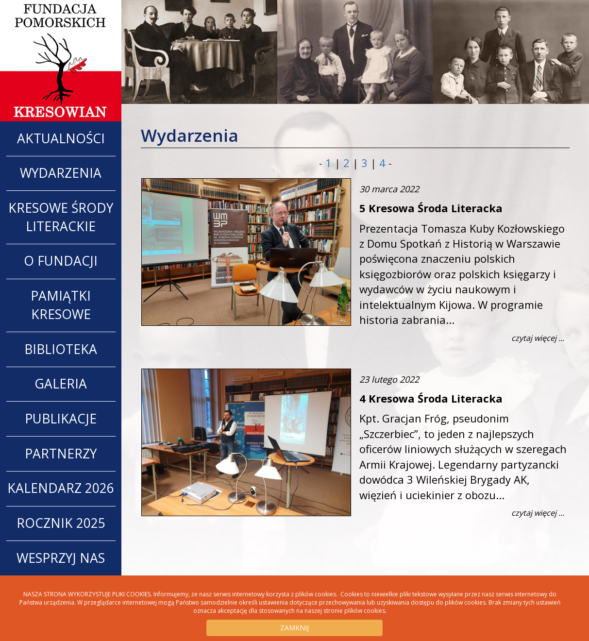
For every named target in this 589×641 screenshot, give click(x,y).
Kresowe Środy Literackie (60, 217)
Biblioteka (60, 349)
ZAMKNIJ (294, 627)
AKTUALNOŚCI (61, 138)
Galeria (60, 383)
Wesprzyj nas (61, 558)
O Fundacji (61, 261)
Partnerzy (61, 453)
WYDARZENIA (60, 173)
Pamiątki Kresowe (61, 305)
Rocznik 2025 (61, 523)
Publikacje (61, 418)
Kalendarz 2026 (60, 488)
